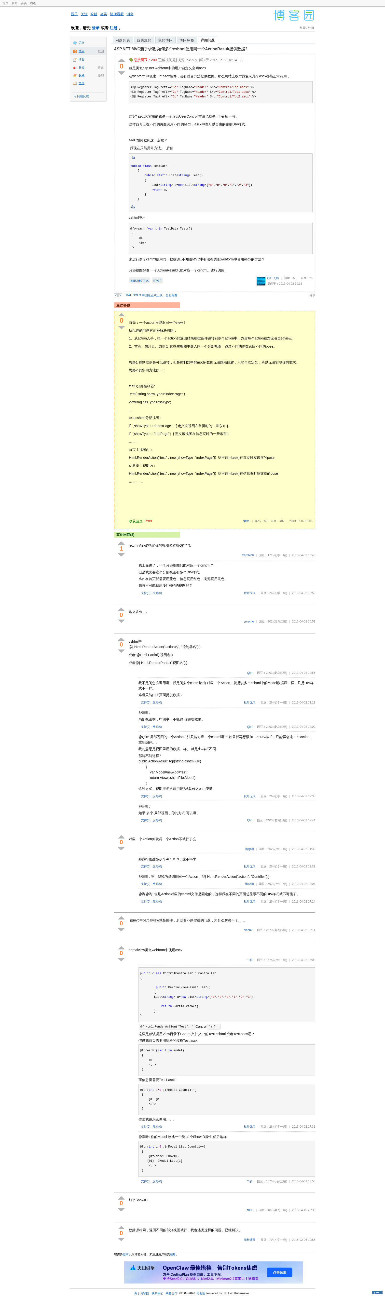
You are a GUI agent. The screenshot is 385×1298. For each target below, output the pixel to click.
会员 (24, 3)
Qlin (249, 673)
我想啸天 (250, 1240)
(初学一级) (280, 555)
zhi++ (250, 1210)
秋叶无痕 (273, 278)
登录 (95, 28)
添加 (101, 75)
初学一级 (290, 278)
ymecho (249, 621)
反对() (157, 593)
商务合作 (172, 1293)
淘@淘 (249, 849)
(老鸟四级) (280, 673)
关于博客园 (141, 1293)
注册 (113, 28)
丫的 (249, 960)
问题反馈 (83, 96)
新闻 (14, 3)
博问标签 (186, 40)
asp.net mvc (139, 280)
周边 (33, 3)
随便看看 (117, 14)
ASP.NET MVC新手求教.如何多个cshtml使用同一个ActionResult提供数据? (181, 49)
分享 (312, 295)
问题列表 (122, 40)
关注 (84, 14)
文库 (81, 83)
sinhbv (248, 930)
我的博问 (165, 40)
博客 (81, 59)
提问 (101, 51)
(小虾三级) (280, 849)
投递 (101, 67)
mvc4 (157, 280)
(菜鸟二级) (280, 621)
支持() (146, 593)
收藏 (81, 75)
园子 (74, 14)
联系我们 (157, 1293)
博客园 (200, 1293)
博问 (81, 51)
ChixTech (248, 555)
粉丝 (93, 14)
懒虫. (246, 521)
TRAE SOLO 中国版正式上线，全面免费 (150, 295)
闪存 (81, 42)
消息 (129, 14)
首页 (5, 3)
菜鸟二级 (261, 521)
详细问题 (208, 40)
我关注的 (144, 40)
